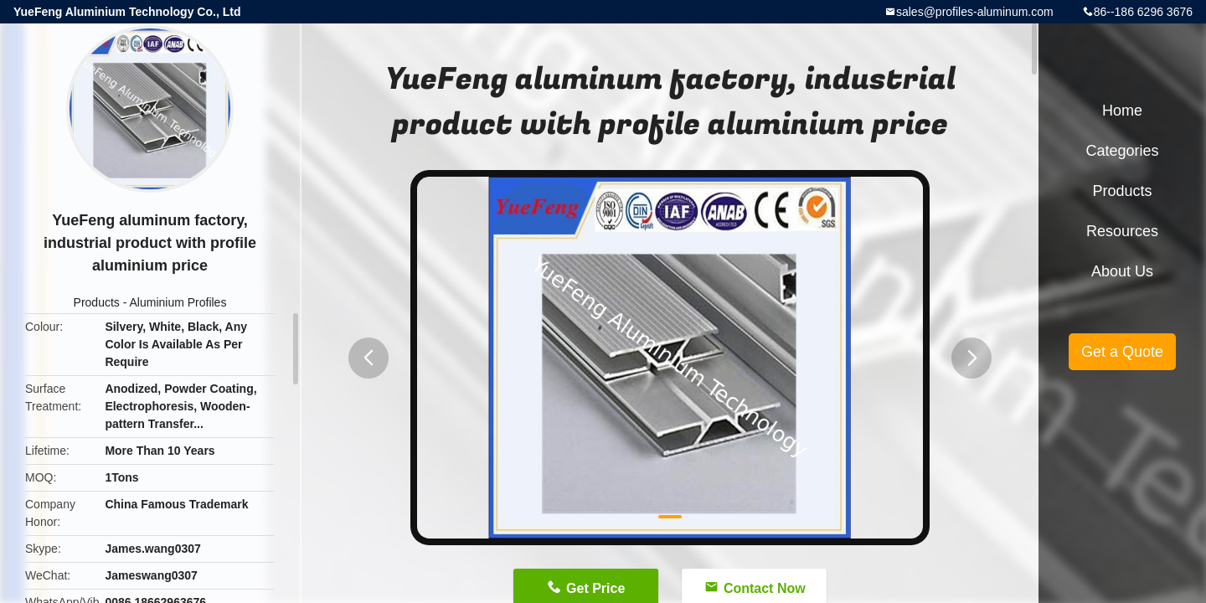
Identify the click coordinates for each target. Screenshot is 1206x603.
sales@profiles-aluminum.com (975, 11)
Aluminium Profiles (177, 302)
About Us (1122, 271)
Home (1122, 110)
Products (97, 302)
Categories (1121, 150)
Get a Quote (1122, 351)
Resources (1122, 231)
